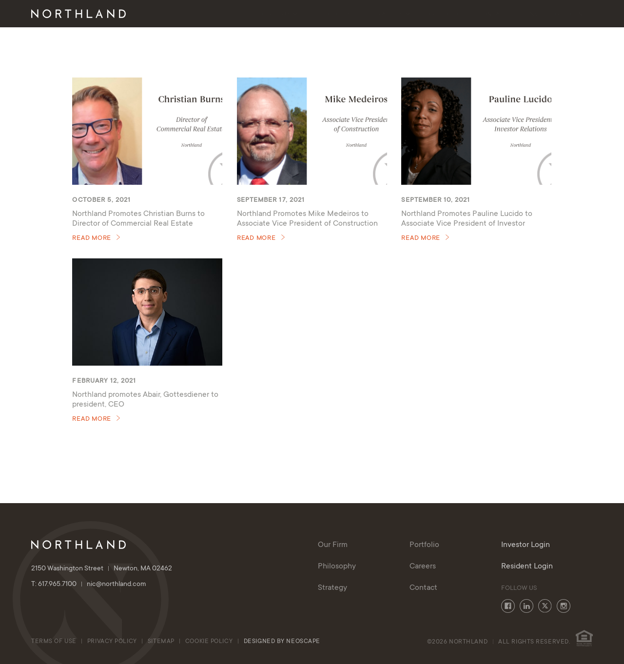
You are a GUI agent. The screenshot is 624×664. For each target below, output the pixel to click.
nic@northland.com (116, 584)
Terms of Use (54, 641)
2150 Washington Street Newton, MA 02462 (101, 569)
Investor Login (555, 14)
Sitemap (161, 641)
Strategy (386, 14)
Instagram (563, 606)
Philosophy (330, 14)
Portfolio (440, 14)
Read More (91, 238)
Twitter (545, 606)
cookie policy (209, 641)
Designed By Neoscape (282, 641)
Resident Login (527, 566)
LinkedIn (526, 606)
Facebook (508, 606)
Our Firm (274, 14)
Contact (493, 14)
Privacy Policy (112, 641)
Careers (423, 566)
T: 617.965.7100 (59, 584)
